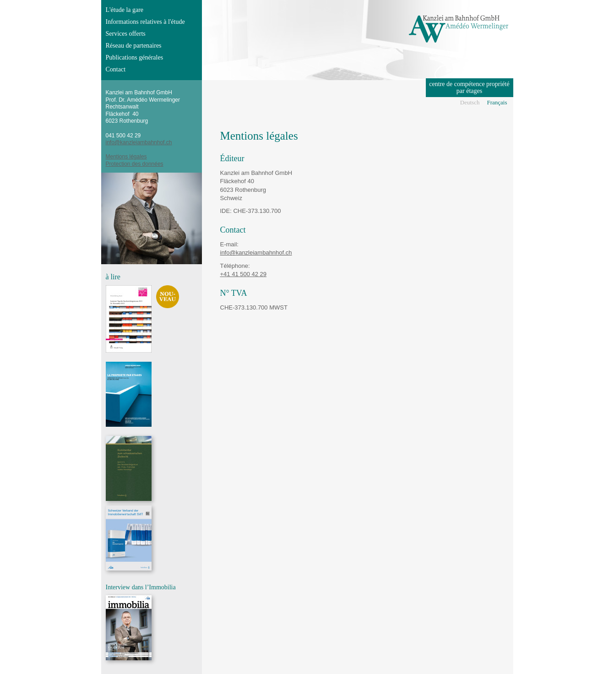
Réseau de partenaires (134, 45)
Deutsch (470, 102)
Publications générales (134, 57)
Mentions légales (126, 156)
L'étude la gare (125, 9)
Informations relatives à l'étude (145, 21)
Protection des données (134, 164)
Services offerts (126, 33)
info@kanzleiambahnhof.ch (256, 252)
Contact (116, 69)
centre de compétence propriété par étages (469, 87)
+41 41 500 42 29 (243, 274)
